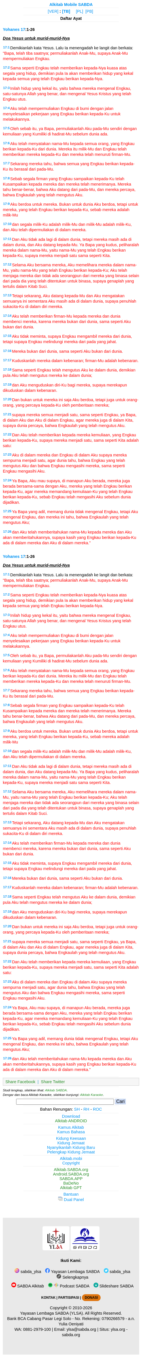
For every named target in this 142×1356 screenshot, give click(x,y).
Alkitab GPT (71, 1187)
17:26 (7, 531)
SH (77, 1109)
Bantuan (71, 1194)
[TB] (66, 11)
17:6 (6, 143)
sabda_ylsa (27, 1271)
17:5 (6, 128)
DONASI (91, 1298)
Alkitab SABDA (56, 1090)
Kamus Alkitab (71, 1127)
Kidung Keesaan (71, 1138)
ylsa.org (118, 1329)
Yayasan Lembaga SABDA (72, 1271)
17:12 (7, 264)
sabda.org (71, 1334)
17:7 (6, 163)
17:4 (6, 108)
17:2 (6, 67)
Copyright (71, 1163)
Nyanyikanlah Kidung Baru (71, 1147)
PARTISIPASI (68, 1298)
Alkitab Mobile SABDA (71, 4)
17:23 (7, 454)
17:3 (6, 88)
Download (71, 1116)
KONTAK (48, 1298)
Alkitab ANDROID (71, 1121)
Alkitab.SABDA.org (71, 1169)
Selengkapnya (72, 1277)
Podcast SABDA (69, 1286)
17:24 (7, 480)
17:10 (7, 224)
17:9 (6, 203)
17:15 (7, 335)
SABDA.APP (71, 1178)
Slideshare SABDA (114, 1286)
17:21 (7, 414)
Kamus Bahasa (71, 1132)
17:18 (7, 369)
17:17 (7, 360)
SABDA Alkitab (27, 1286)
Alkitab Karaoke (91, 1094)
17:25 (7, 511)
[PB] (89, 11)
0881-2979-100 (37, 1329)
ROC (97, 1109)
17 (23, 29)
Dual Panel (71, 1199)
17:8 (6, 178)
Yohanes (11, 29)
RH (86, 1109)
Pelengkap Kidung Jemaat (71, 1152)
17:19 (7, 384)
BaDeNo (71, 1183)
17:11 (7, 239)
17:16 (7, 350)
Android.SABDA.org (71, 1174)
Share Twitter (53, 1081)
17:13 (7, 295)
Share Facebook (20, 1081)
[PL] (79, 11)
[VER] (53, 11)
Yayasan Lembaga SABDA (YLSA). (52, 1313)
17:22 (7, 434)
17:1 (6, 47)
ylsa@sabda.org (81, 1329)
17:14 (7, 315)
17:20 (7, 399)
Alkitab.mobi (71, 1158)
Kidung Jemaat (71, 1143)
